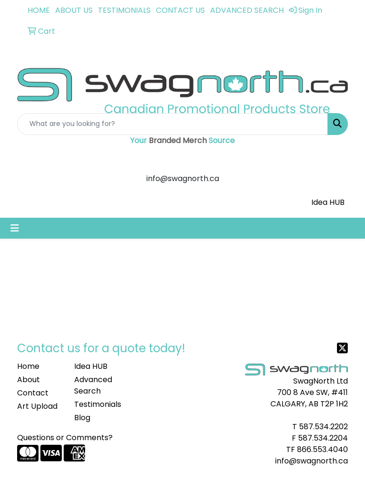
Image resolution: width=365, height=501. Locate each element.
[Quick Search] (172, 124)
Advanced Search (93, 385)
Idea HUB (328, 202)
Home (28, 366)
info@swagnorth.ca (311, 460)
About (28, 379)
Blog (82, 417)
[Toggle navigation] (15, 228)
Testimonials (97, 404)
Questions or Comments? (65, 437)
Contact (32, 392)
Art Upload (37, 406)
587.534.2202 (323, 426)
